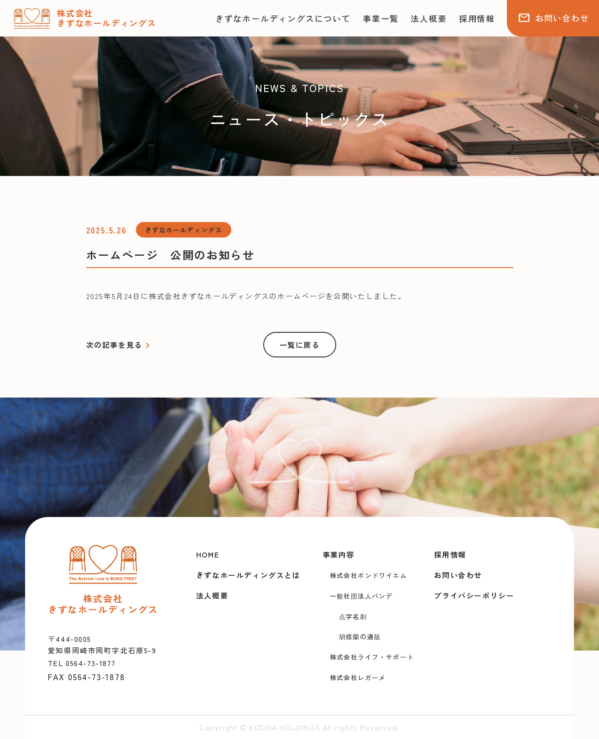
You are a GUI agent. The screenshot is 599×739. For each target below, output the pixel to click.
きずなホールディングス (183, 229)
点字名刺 (353, 616)
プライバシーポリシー (474, 595)
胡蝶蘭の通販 (360, 636)
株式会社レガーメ (358, 677)
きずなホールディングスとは (248, 574)
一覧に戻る (300, 344)
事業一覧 (381, 18)
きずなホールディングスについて (283, 18)
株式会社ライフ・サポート (372, 656)
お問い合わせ (553, 18)
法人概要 (429, 18)
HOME (207, 554)
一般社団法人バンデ (361, 595)
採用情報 (477, 18)
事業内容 (338, 554)
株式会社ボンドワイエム (368, 575)
